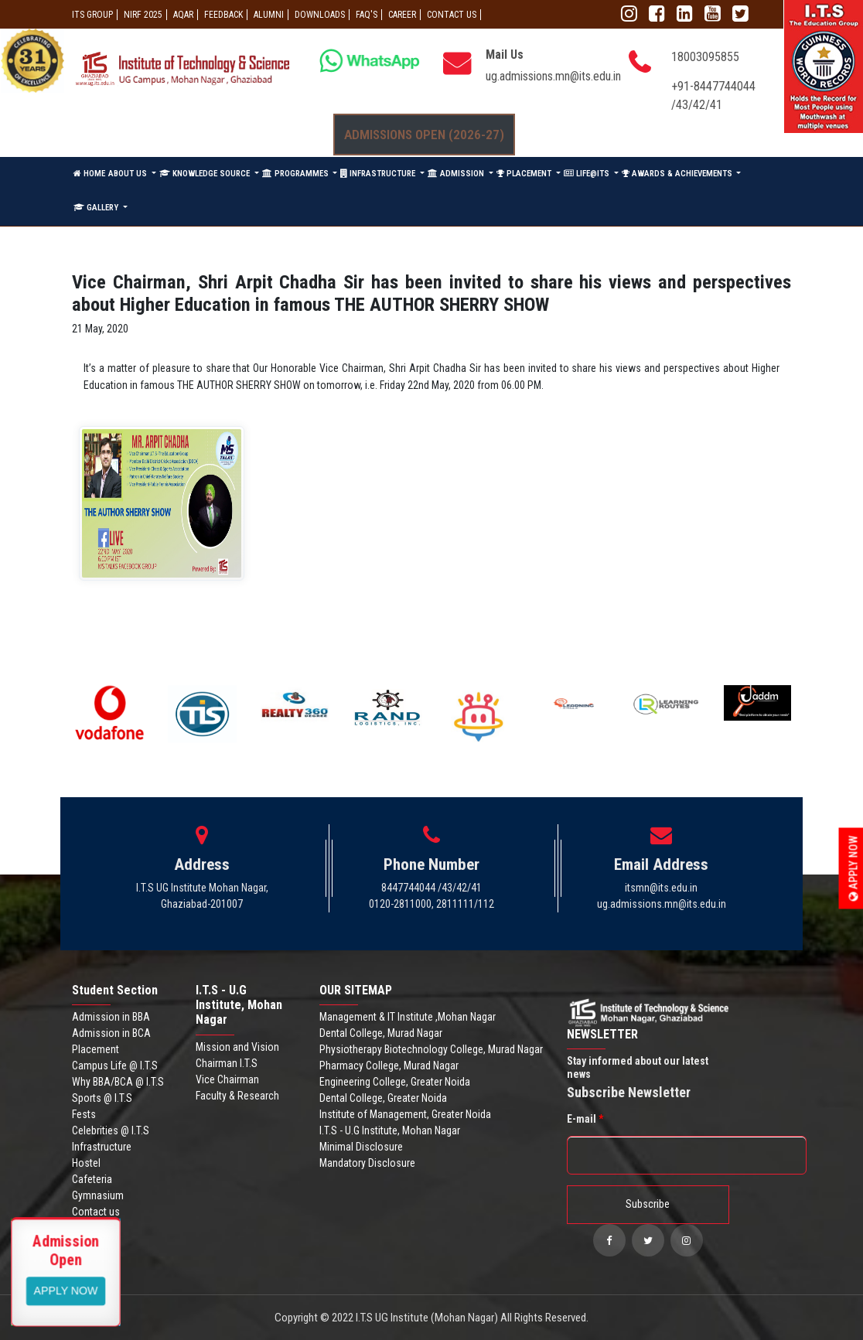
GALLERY (97, 208)
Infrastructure (101, 1147)
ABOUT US (128, 174)
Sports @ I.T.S (102, 1098)
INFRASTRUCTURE (379, 174)
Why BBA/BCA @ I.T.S (118, 1082)
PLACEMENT (525, 174)
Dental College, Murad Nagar (380, 1033)
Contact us (96, 1211)
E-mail (585, 1119)
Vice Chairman (227, 1079)
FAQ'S (366, 14)
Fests (84, 1114)
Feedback (223, 14)
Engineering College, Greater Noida (394, 1082)
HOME (89, 174)
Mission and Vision (237, 1047)
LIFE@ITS (588, 174)
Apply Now (854, 868)
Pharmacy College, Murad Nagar (389, 1065)
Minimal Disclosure (361, 1147)
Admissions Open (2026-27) (424, 134)
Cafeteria (92, 1179)
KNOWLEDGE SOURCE (205, 174)
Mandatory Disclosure (367, 1163)
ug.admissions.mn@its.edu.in (553, 76)
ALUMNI (269, 14)
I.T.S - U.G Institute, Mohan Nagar (389, 1130)
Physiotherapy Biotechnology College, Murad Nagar (431, 1049)
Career (402, 14)
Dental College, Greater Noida (383, 1098)
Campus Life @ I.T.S (115, 1065)
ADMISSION (457, 174)
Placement (95, 1049)
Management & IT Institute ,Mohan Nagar (407, 1017)
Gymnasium (98, 1195)
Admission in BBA (111, 1017)
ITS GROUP (92, 14)
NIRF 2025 (143, 14)
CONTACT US (451, 14)
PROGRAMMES (296, 174)
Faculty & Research (237, 1095)
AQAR (183, 14)
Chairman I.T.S (227, 1063)
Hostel (86, 1163)
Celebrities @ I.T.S (110, 1130)
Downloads (320, 14)
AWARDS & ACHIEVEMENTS (678, 174)
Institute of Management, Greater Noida (405, 1114)
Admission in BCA (111, 1033)
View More (66, 1290)
